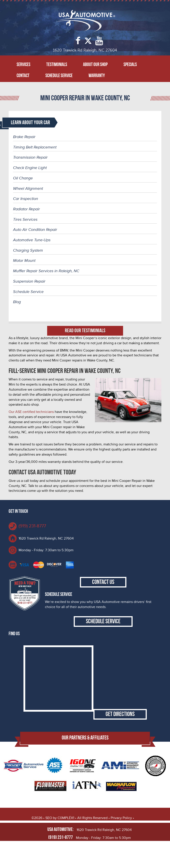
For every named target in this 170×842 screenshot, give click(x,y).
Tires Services (25, 219)
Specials (130, 65)
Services (23, 65)
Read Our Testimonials (85, 330)
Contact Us (103, 582)
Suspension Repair (29, 281)
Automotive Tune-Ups (31, 240)
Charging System (28, 250)
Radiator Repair (26, 209)
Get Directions (120, 714)
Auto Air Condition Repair (35, 229)
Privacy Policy (121, 818)
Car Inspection (25, 198)
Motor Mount (24, 260)
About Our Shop (95, 65)
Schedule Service (59, 76)
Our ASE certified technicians (31, 412)
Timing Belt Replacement (34, 147)
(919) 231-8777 (32, 526)
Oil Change (23, 178)
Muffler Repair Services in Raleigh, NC (46, 270)
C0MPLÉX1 (66, 818)
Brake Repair (24, 136)
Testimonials (56, 65)
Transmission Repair (30, 157)
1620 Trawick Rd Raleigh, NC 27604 (46, 538)
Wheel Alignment (28, 188)
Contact (23, 76)
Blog (17, 301)
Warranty (97, 76)
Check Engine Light (30, 167)
